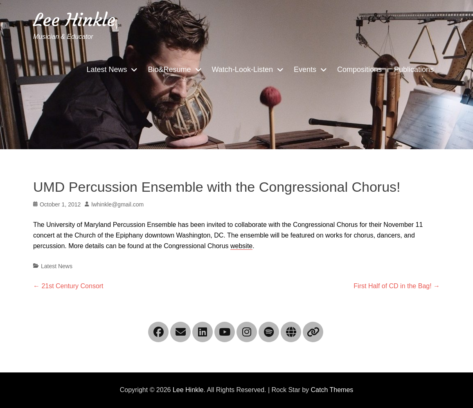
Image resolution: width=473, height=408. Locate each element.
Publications (414, 69)
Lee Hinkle (74, 20)
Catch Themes (332, 389)
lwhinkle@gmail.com (117, 204)
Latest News (106, 69)
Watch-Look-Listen (242, 69)
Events (305, 69)
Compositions (359, 69)
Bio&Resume (169, 69)
